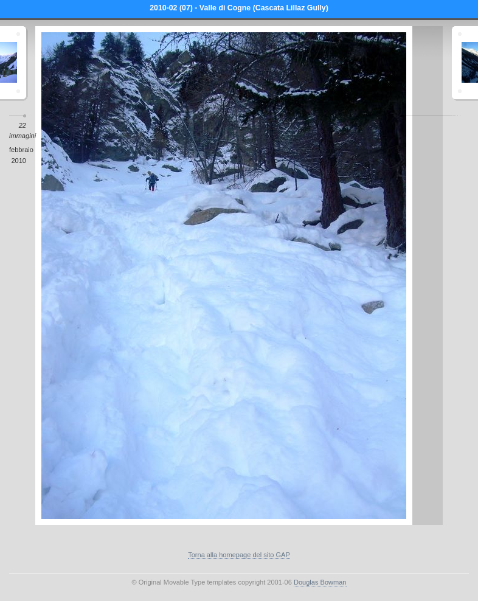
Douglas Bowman (320, 582)
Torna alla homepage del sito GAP (239, 554)
